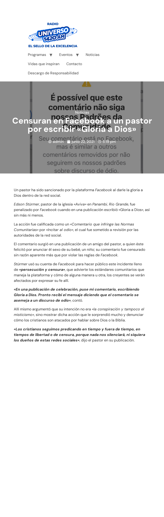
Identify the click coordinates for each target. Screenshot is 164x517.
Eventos (66, 54)
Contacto (74, 63)
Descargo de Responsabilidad (53, 73)
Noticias (93, 54)
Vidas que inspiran (43, 63)
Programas (37, 54)
